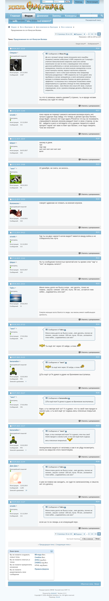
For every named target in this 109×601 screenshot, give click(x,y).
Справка (12, 20)
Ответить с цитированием (89, 106)
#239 (97, 502)
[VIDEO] (38, 562)
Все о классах (66, 27)
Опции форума (32, 20)
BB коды (38, 555)
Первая (78, 34)
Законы (56, 16)
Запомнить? (48, 5)
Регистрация (92, 2)
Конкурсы (70, 16)
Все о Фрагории (26, 27)
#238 (97, 461)
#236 (97, 393)
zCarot (58, 597)
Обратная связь (87, 584)
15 (96, 34)
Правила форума (42, 569)
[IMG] (37, 560)
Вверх (98, 539)
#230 (97, 199)
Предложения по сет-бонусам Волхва (30, 39)
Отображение (92, 44)
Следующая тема (63, 544)
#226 (97, 48)
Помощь (78, 2)
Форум (29, 16)
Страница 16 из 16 (64, 34)
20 (26, 490)
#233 (97, 283)
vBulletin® (54, 593)
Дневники (42, 16)
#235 (97, 357)
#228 (97, 139)
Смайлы (38, 557)
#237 (97, 426)
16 (99, 34)
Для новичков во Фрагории (47, 27)
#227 (97, 110)
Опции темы (80, 44)
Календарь (21, 20)
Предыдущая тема (46, 544)
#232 (97, 258)
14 (92, 34)
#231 (97, 232)
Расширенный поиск (93, 20)
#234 (97, 324)
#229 (97, 164)
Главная (15, 16)
